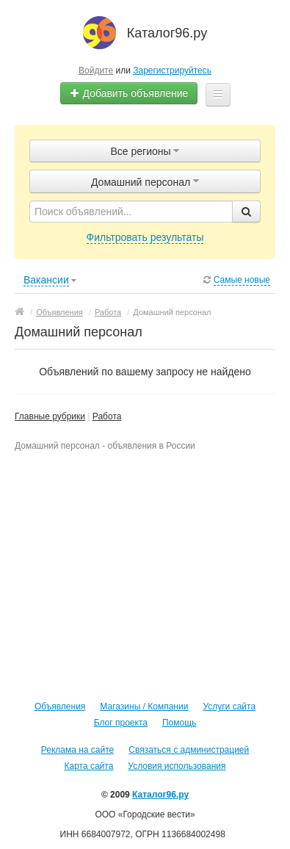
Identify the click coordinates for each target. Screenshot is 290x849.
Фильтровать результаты (145, 237)
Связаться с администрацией (188, 750)
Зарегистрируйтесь (172, 70)
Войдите (96, 70)
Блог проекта (121, 723)
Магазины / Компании (144, 706)
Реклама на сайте (78, 750)
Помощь (179, 723)
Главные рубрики (50, 416)
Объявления (60, 706)
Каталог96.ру (160, 795)
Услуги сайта (229, 706)
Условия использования (176, 766)
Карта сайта (88, 766)
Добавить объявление (129, 93)
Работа (107, 416)
